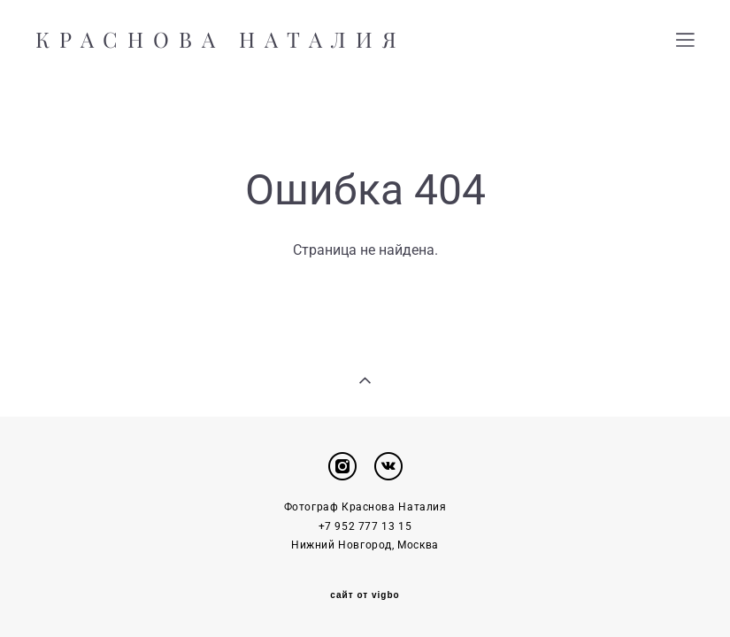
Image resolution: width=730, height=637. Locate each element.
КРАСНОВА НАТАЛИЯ (220, 39)
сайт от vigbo (364, 595)
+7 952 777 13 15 (365, 526)
